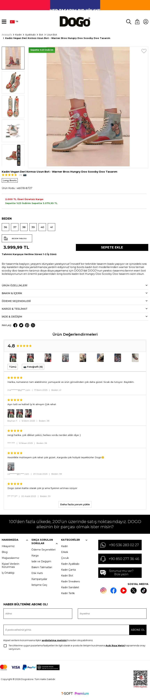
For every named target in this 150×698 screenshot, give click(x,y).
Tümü (12, 366)
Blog (4, 552)
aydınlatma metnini (54, 640)
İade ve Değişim (41, 561)
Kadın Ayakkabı (70, 563)
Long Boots (10, 180)
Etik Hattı (37, 573)
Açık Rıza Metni (115, 645)
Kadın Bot (67, 575)
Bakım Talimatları (41, 567)
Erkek (64, 552)
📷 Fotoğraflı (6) (33, 366)
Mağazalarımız (10, 558)
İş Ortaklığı (8, 572)
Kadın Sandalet (70, 587)
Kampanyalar (39, 579)
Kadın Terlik (68, 593)
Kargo (35, 555)
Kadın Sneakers (70, 581)
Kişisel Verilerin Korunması (10, 565)
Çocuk (65, 558)
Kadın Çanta (68, 569)
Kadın (64, 546)
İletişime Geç (39, 584)
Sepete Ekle (112, 247)
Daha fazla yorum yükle (75, 504)
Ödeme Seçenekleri (43, 549)
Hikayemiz (8, 546)
